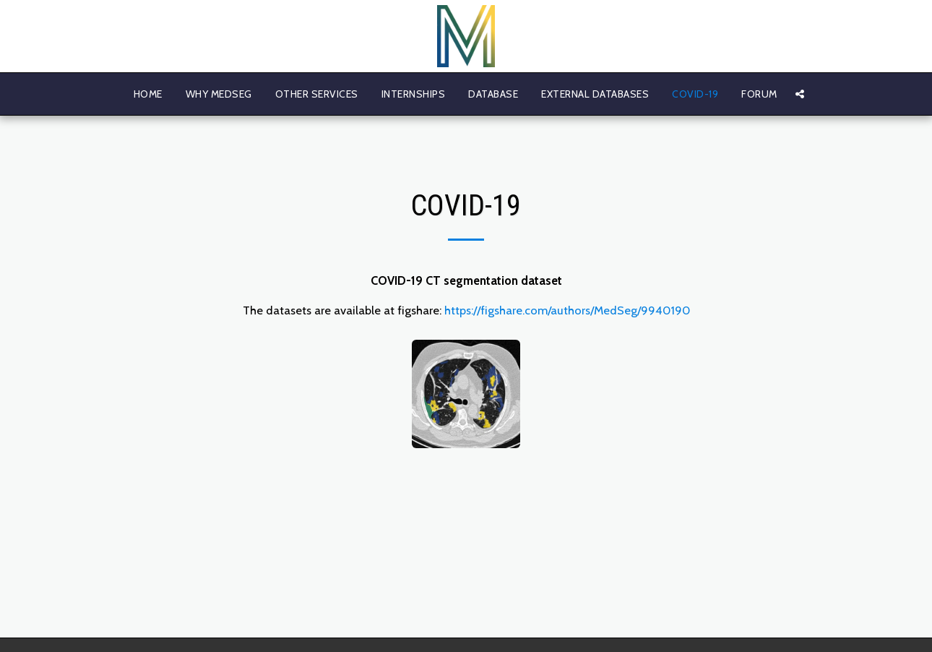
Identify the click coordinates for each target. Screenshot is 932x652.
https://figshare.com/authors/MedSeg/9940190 (567, 310)
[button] (800, 94)
